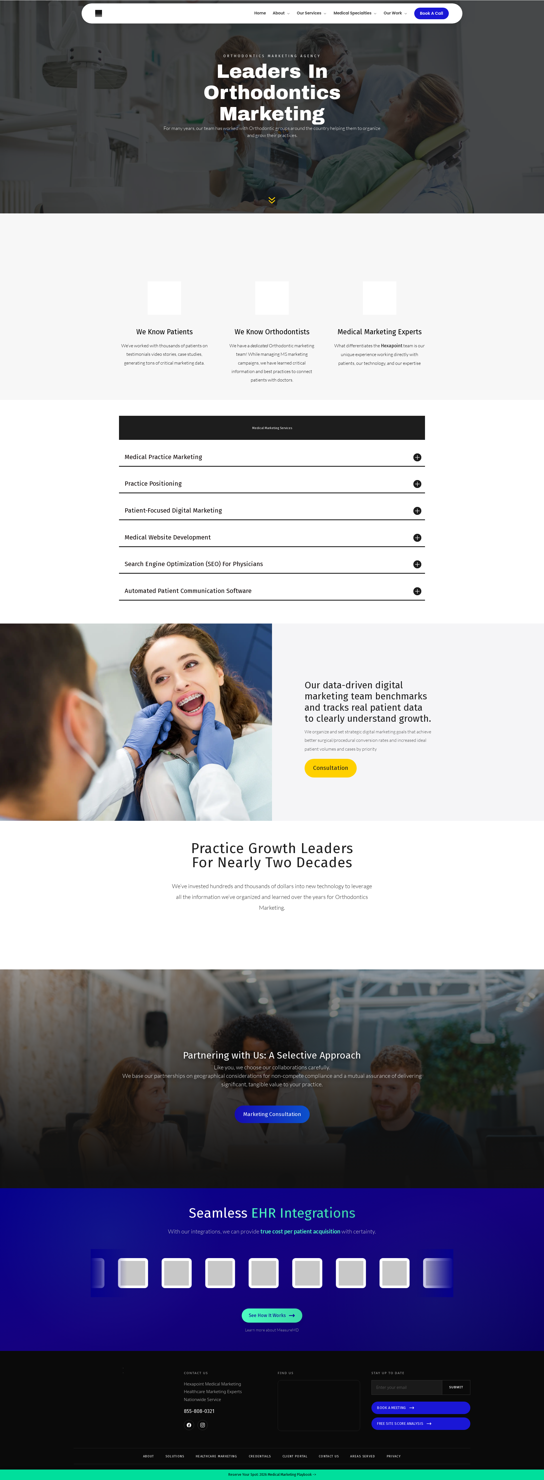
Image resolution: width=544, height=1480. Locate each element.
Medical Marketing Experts (379, 332)
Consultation (330, 768)
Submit (456, 1400)
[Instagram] (202, 1437)
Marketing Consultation (272, 1114)
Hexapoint (391, 345)
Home (260, 13)
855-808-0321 (199, 1424)
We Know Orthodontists (272, 332)
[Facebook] (189, 1437)
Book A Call (431, 13)
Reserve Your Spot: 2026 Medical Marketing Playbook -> (272, 1472)
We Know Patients (164, 332)
